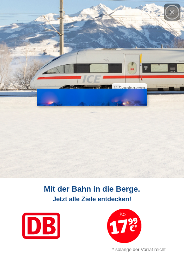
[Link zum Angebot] (92, 217)
